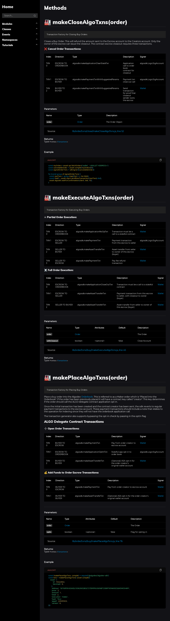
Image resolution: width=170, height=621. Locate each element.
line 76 (119, 541)
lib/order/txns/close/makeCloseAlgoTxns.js (94, 131)
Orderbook (87, 397)
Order (80, 122)
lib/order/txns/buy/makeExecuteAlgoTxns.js (95, 350)
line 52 (120, 131)
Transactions (62, 142)
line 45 (122, 350)
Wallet (143, 88)
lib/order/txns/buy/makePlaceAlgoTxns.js (93, 541)
